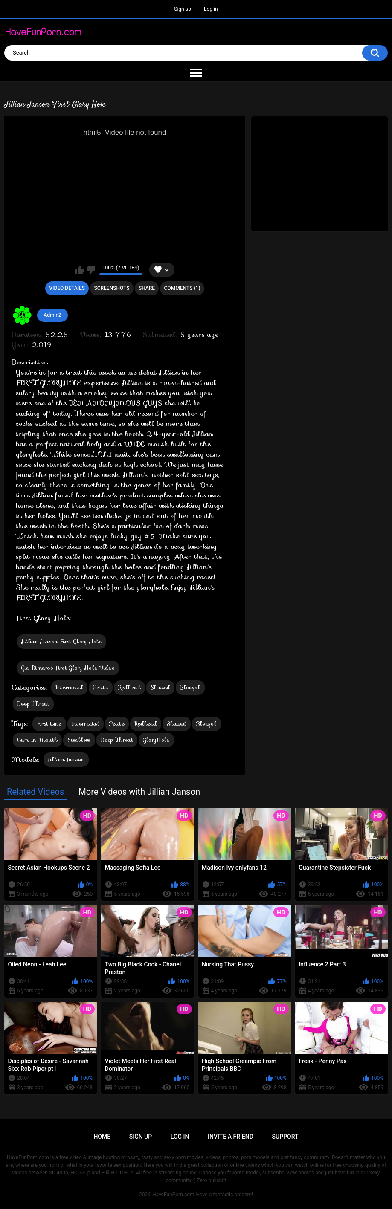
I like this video (79, 270)
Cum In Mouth (37, 740)
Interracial (69, 687)
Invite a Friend (230, 1136)
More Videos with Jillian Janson (139, 792)
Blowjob (190, 687)
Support (285, 1136)
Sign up (182, 9)
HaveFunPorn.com (173, 1194)
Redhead (129, 687)
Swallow (78, 740)
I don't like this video (90, 270)
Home (101, 1136)
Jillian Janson (66, 759)
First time (49, 724)
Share (147, 288)
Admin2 (52, 315)
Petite (100, 687)
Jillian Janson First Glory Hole (61, 641)
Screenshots (111, 288)
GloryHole (156, 740)
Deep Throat (33, 704)
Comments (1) (182, 288)
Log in (211, 9)
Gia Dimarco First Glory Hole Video (68, 668)
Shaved (160, 687)
